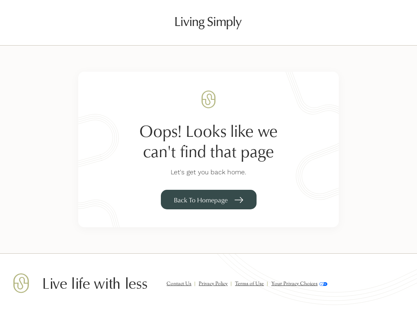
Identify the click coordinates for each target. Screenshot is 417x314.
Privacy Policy (213, 284)
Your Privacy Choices (299, 284)
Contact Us (179, 284)
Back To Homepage (201, 199)
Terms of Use (249, 284)
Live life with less (94, 284)
